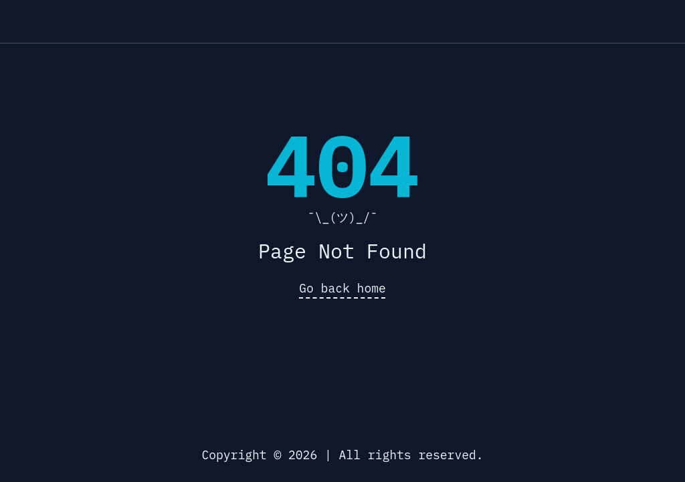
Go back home (342, 288)
